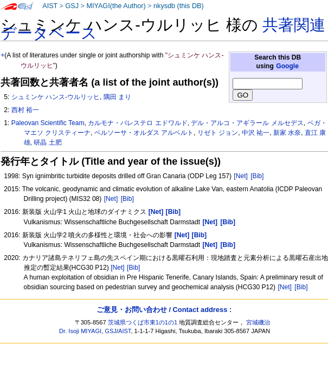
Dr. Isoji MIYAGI (80, 331)
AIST (49, 6)
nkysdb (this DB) (178, 6)
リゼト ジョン (217, 132)
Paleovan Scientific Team (48, 123)
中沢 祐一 (255, 132)
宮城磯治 (258, 322)
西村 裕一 (25, 110)
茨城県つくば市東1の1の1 (143, 322)
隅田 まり (117, 97)
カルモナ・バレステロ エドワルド (137, 123)
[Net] (241, 176)
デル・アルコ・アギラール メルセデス (247, 123)
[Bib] (256, 176)
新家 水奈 (287, 132)
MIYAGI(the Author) (115, 6)
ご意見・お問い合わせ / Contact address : (164, 310)
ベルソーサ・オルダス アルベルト (144, 132)
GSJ (72, 6)
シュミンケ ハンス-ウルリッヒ (55, 97)
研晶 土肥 (47, 142)
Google (287, 66)
